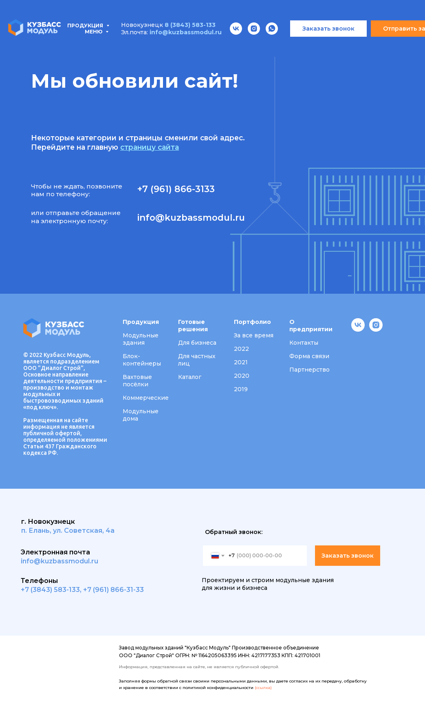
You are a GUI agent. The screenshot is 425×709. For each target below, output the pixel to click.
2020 (241, 375)
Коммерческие (146, 397)
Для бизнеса (197, 342)
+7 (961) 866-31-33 (113, 590)
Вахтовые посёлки (137, 380)
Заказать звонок (348, 555)
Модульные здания (141, 339)
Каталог (189, 377)
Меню (94, 8)
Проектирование (188, 40)
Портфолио (257, 40)
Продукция (37, 40)
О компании (315, 40)
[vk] (358, 329)
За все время (253, 335)
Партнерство (309, 369)
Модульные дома (141, 415)
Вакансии (369, 40)
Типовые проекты (109, 40)
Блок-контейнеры (142, 359)
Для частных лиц (197, 359)
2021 (241, 362)
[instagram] (376, 329)
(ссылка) (263, 687)
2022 (241, 348)
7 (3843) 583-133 (52, 590)
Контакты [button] (303, 342)
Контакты (41, 49)
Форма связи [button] (309, 356)
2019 (241, 389)
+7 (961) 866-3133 (176, 189)
